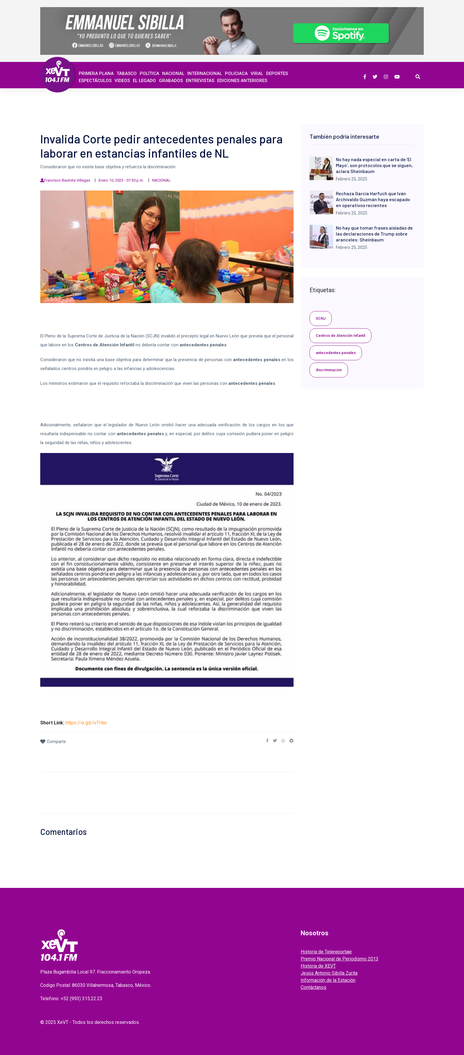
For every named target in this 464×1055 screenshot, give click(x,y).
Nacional (173, 73)
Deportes (277, 73)
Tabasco (127, 73)
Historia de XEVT (318, 966)
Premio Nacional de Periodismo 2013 (339, 959)
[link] (267, 740)
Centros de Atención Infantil (340, 335)
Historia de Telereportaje (326, 952)
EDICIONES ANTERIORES (242, 80)
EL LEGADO (144, 80)
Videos (122, 80)
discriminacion (329, 370)
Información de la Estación (328, 980)
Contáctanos (313, 987)
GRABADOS (171, 80)
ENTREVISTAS (200, 80)
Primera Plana (96, 73)
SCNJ (321, 318)
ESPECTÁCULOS (95, 80)
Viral (257, 73)
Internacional (204, 73)
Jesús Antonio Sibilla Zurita (329, 973)
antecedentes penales (336, 352)
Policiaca (236, 73)
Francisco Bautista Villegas (67, 180)
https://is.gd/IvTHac (86, 723)
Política (149, 73)
